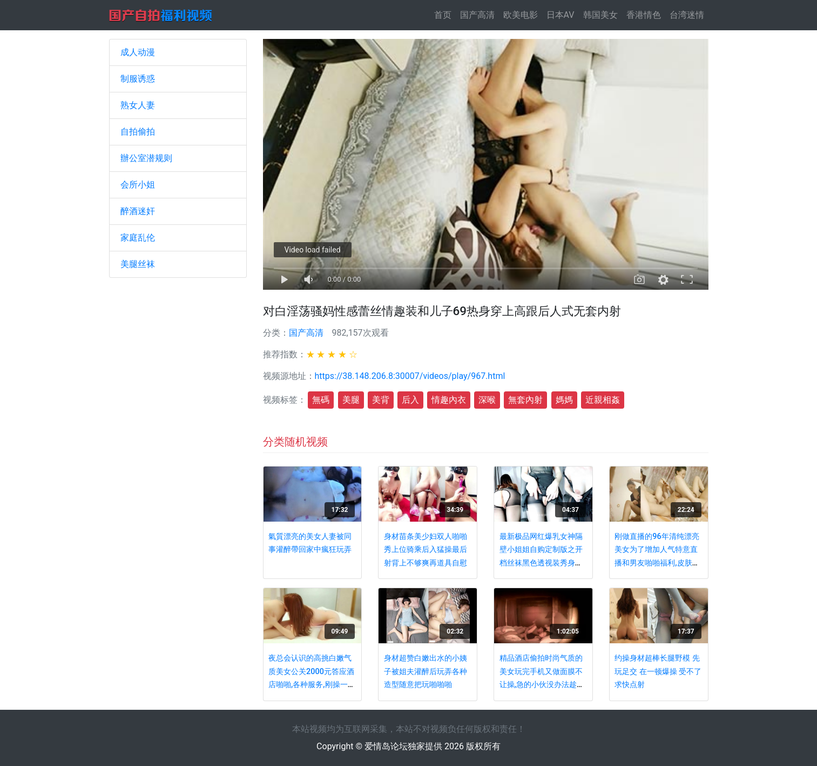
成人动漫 (137, 52)
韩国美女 (600, 15)
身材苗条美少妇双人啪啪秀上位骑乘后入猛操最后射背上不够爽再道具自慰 (425, 550)
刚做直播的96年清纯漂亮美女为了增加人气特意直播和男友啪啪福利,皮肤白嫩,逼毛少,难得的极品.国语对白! (657, 563)
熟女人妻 (137, 105)
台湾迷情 (687, 15)
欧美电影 (520, 15)
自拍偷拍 (137, 131)
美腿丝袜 (137, 264)
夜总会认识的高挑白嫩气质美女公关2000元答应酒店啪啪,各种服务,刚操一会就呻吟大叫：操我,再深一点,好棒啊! (311, 685)
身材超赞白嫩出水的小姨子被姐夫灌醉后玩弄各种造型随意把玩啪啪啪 (425, 671)
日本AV (560, 15)
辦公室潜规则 (146, 158)
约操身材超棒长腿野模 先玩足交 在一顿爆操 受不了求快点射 (658, 671)
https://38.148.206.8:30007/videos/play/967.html (410, 376)
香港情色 (643, 15)
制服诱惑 (137, 79)
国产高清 (477, 15)
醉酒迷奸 (137, 211)
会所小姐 (137, 184)
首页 (445, 14)
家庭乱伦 (137, 237)
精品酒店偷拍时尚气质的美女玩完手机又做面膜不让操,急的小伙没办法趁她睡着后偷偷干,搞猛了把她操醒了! (541, 685)
